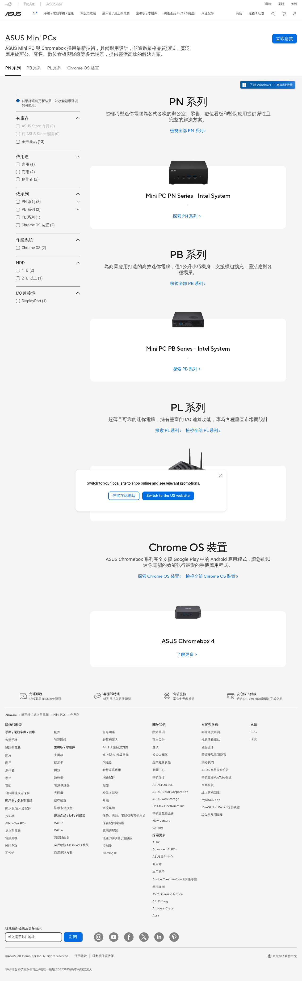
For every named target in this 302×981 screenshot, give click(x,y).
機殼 (57, 770)
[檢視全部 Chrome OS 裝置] (212, 576)
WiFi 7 (58, 823)
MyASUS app (210, 800)
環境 (268, 4)
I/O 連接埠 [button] (48, 293)
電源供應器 (61, 785)
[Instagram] (98, 937)
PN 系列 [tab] (13, 68)
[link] (13, 14)
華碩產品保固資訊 (213, 755)
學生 (8, 778)
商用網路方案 (63, 853)
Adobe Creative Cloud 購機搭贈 (174, 879)
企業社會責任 (161, 762)
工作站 (9, 853)
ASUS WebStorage (165, 799)
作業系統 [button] (48, 239)
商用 (8, 763)
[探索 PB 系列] (188, 369)
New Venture (161, 821)
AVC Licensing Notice (167, 894)
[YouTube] (113, 937)
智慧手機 (11, 740)
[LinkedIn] (159, 937)
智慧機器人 (110, 740)
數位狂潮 (158, 887)
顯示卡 (58, 763)
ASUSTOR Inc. (162, 785)
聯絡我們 (207, 762)
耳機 (106, 800)
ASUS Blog (160, 901)
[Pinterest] (174, 937)
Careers (158, 828)
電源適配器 (110, 831)
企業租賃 (207, 785)
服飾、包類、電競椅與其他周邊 (124, 816)
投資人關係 (160, 755)
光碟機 (58, 793)
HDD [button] (48, 262)
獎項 (155, 747)
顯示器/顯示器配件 (18, 808)
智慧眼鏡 (60, 740)
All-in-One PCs (15, 823)
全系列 (75, 715)
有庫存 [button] (48, 118)
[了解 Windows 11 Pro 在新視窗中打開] (268, 85)
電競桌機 (11, 838)
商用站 (157, 864)
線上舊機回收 (210, 793)
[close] (220, 476)
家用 (8, 755)
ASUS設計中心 (162, 857)
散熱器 (58, 778)
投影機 (9, 816)
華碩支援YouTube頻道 (216, 777)
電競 (8, 785)
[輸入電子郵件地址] (33, 937)
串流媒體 (109, 808)
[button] (281, 4)
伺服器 (107, 762)
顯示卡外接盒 (63, 808)
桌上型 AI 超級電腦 (116, 755)
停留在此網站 (124, 495)
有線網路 (109, 732)
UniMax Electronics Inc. (168, 806)
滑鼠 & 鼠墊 (110, 793)
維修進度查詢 (210, 732)
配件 (57, 732)
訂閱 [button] (73, 936)
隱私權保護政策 (103, 956)
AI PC (156, 842)
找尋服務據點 (210, 740)
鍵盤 (106, 785)
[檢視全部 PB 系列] (188, 284)
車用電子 (158, 872)
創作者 (9, 770)
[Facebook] (129, 937)
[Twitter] (144, 937)
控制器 (107, 846)
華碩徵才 (158, 777)
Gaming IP (110, 853)
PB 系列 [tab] (34, 68)
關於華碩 (158, 732)
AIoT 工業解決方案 (115, 747)
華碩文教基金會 (163, 813)
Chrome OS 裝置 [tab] (83, 68)
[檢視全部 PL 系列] (203, 431)
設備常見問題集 (212, 815)
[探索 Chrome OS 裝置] (160, 576)
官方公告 (158, 740)
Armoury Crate (162, 908)
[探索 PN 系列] (188, 216)
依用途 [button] (48, 156)
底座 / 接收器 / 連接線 (117, 838)
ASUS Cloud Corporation (170, 792)
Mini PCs (11, 846)
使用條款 (81, 956)
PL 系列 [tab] (54, 68)
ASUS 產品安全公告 (215, 770)
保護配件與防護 (113, 823)
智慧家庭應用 (112, 770)
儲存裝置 (60, 800)
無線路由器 (61, 837)
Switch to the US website (168, 495)
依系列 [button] (48, 193)
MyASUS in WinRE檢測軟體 (220, 807)
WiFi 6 (58, 830)
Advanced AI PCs (164, 849)
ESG (254, 732)
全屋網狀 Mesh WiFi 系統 (71, 845)
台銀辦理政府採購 (17, 793)
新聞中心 (158, 770)
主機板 (58, 755)
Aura (155, 915)
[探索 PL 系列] (168, 431)
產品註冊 (207, 747)
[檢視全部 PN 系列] (188, 131)
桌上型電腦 (13, 831)
